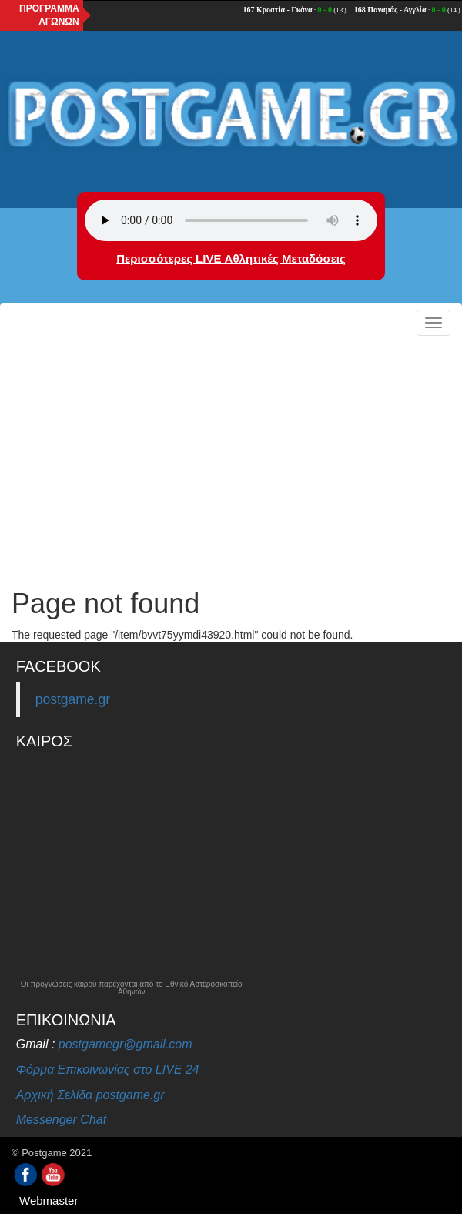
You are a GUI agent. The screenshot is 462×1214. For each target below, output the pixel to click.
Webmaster (48, 1200)
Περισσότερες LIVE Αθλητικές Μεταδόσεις (230, 258)
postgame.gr (72, 699)
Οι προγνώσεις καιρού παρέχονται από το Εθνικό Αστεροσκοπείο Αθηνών (132, 988)
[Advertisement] (231, 457)
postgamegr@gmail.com (125, 1044)
